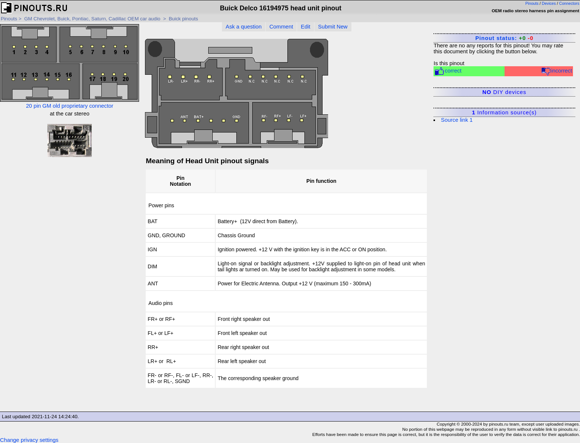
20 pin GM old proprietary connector (69, 66)
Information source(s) (504, 112)
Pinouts (532, 3)
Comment (281, 27)
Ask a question (244, 27)
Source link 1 (457, 120)
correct (447, 71)
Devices (549, 3)
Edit (305, 27)
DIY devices (504, 92)
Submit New (333, 27)
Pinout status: (504, 38)
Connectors (569, 3)
